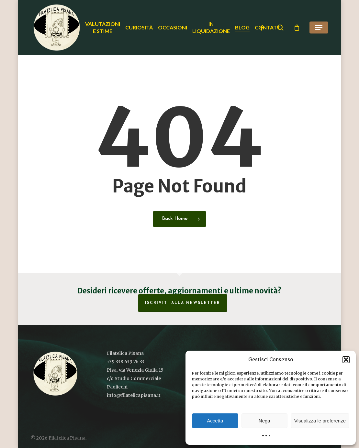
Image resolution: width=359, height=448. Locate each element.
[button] (346, 359)
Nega (264, 420)
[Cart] (296, 27)
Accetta (215, 420)
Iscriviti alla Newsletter (182, 303)
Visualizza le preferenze (320, 420)
